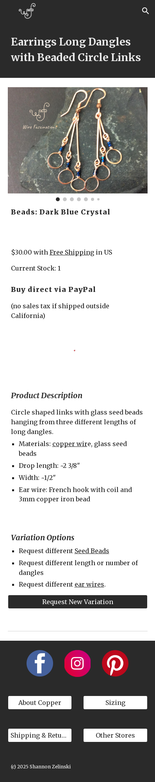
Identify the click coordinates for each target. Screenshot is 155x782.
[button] (9, 10)
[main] (78, 50)
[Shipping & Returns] (40, 735)
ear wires (89, 584)
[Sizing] (115, 702)
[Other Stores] (115, 735)
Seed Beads (92, 551)
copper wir (69, 444)
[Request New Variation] (77, 601)
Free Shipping (72, 252)
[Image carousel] (78, 144)
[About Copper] (40, 702)
